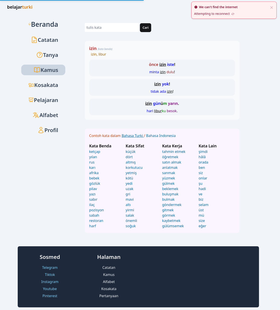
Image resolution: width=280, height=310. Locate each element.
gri (128, 194)
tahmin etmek (173, 151)
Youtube (50, 288)
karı (92, 167)
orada (203, 162)
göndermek (171, 204)
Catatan (44, 39)
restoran (96, 220)
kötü (129, 178)
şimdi (203, 151)
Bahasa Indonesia (161, 135)
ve (200, 194)
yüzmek (168, 178)
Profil (47, 130)
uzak (129, 188)
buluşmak (170, 194)
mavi (130, 199)
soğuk (131, 225)
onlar (203, 178)
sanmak (168, 172)
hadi (202, 188)
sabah (94, 215)
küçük (131, 151)
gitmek (168, 210)
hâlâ (202, 156)
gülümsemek (173, 225)
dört (129, 156)
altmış (131, 162)
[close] (272, 7)
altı (128, 204)
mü (201, 215)
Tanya (47, 54)
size (202, 220)
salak (130, 215)
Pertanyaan (108, 295)
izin (93, 48)
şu (201, 183)
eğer (202, 225)
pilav (93, 188)
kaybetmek (171, 220)
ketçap (94, 151)
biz (201, 199)
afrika (94, 172)
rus (92, 162)
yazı (92, 194)
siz (201, 172)
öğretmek (170, 156)
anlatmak (170, 167)
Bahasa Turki (133, 135)
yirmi (130, 210)
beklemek (170, 188)
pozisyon (96, 210)
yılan (93, 156)
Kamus (108, 274)
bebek (94, 178)
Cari (146, 27)
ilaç (92, 204)
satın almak (171, 162)
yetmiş (131, 172)
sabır (93, 199)
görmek (168, 215)
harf (92, 225)
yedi (129, 183)
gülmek (168, 183)
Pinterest (49, 295)
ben (202, 167)
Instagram (49, 281)
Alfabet (45, 115)
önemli (131, 220)
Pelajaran (43, 100)
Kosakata (43, 85)
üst (201, 210)
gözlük (94, 183)
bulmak (168, 199)
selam (204, 204)
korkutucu (134, 167)
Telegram (50, 267)
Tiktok (50, 274)
